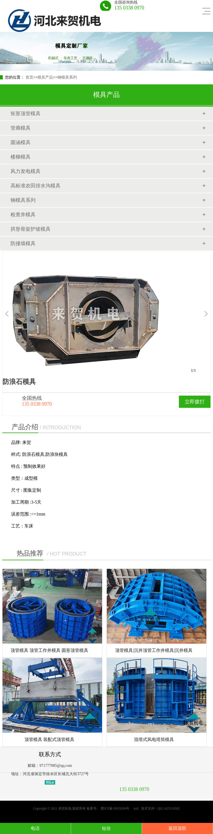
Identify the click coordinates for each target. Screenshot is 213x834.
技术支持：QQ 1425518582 (160, 808)
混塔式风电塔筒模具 (154, 739)
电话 (35, 828)
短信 (106, 828)
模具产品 (45, 77)
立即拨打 (195, 402)
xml (136, 808)
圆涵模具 (21, 142)
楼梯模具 (21, 157)
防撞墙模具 (23, 243)
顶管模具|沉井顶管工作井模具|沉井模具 (153, 650)
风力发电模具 (25, 171)
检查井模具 (23, 214)
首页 (29, 77)
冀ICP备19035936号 (113, 808)
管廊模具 (21, 128)
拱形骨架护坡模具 (30, 229)
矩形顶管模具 (25, 113)
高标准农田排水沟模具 (35, 186)
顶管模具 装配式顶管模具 (49, 739)
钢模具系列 (67, 77)
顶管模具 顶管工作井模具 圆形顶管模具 (49, 650)
